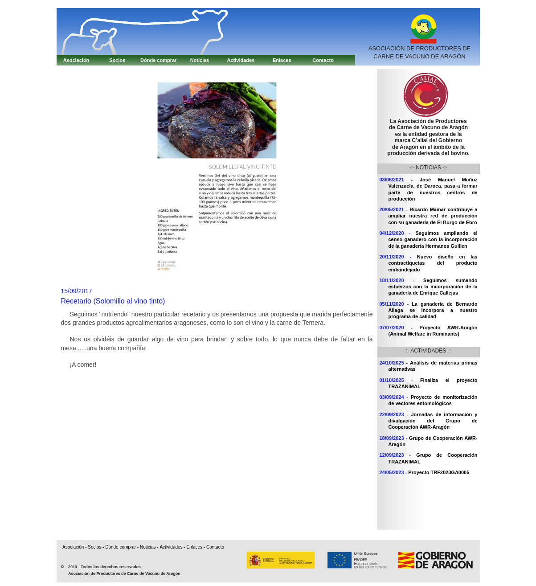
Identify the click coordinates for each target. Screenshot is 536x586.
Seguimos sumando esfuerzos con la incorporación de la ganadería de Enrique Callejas (433, 287)
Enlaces (282, 60)
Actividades (241, 60)
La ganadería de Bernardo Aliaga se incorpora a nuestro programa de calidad (433, 310)
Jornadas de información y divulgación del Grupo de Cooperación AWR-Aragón (433, 421)
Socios (117, 60)
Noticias (199, 60)
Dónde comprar (158, 60)
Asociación (76, 60)
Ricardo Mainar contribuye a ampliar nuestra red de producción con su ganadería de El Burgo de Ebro (433, 216)
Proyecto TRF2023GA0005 (438, 472)
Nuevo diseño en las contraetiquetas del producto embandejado (433, 263)
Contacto (323, 60)
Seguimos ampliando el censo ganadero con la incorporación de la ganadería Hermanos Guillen (433, 239)
